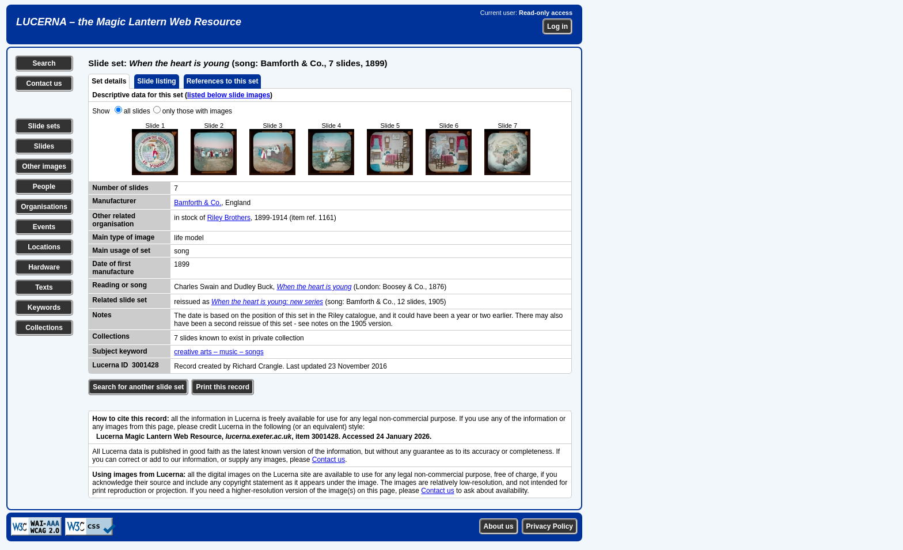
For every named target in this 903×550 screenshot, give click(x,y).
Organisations (44, 207)
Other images (44, 166)
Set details (109, 81)
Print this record (222, 387)
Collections (44, 328)
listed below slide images (228, 95)
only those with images (197, 111)
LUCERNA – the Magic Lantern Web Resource (128, 22)
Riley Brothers (229, 218)
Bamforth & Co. (197, 203)
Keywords (44, 308)
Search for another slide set (138, 387)
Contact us (44, 83)
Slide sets (44, 126)
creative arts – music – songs (218, 352)
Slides (44, 146)
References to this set (223, 81)
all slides (137, 111)
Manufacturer (114, 201)
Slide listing (156, 81)
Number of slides (120, 188)
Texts (43, 287)
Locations (44, 247)
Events (44, 227)
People (44, 187)
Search (43, 63)
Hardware (44, 267)
